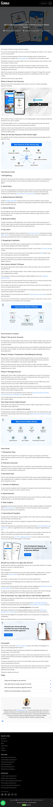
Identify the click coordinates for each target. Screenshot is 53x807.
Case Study (4, 745)
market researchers (9, 508)
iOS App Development (7, 762)
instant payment (23, 58)
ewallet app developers (40, 603)
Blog (2, 743)
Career (3, 748)
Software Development (7, 766)
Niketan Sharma (16, 31)
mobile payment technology (37, 294)
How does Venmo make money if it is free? (17, 684)
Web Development (6, 764)
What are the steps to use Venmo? (15, 680)
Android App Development (9, 759)
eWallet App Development (8, 778)
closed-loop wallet (11, 200)
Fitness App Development (8, 783)
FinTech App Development (9, 776)
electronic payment (21, 646)
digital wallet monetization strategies (40, 414)
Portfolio (3, 750)
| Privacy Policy (32, 802)
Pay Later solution (33, 233)
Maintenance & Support (8, 769)
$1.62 (41, 253)
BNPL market (5, 235)
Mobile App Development (8, 757)
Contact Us (43, 3)
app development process (37, 604)
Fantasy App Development (9, 787)
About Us (3, 738)
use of (22, 537)
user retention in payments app (25, 193)
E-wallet (26, 22)
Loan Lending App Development (10, 785)
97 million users (45, 248)
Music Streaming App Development (11, 780)
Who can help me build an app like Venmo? (18, 687)
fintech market (13, 574)
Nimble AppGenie (22, 710)
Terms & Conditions (22, 802)
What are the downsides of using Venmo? (17, 691)
